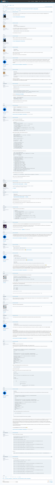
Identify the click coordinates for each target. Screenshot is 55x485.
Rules (5, 5)
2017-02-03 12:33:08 (15, 273)
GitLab (42, 1)
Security (46, 1)
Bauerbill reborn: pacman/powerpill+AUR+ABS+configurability (27, 8)
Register (10, 5)
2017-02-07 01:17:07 (15, 315)
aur (13, 188)
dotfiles (15, 188)
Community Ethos (24, 64)
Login (13, 5)
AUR (49, 1)
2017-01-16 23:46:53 (15, 105)
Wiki (39, 1)
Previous (6, 10)
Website (5, 66)
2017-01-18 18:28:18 (15, 222)
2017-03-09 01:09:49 (15, 432)
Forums (36, 1)
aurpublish (23, 229)
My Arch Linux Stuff (15, 64)
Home (29, 1)
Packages (32, 1)
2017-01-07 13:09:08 (15, 47)
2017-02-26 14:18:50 (15, 341)
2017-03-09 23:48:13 (15, 456)
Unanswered (50, 6)
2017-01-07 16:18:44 (15, 69)
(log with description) (29, 249)
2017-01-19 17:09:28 (15, 244)
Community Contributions (10, 8)
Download (52, 1)
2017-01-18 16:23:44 (15, 117)
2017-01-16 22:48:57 (15, 83)
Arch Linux (5, 1)
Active (48, 6)
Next (19, 10)
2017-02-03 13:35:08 (15, 296)
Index (3, 5)
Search (8, 5)
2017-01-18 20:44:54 (15, 232)
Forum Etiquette (20, 64)
